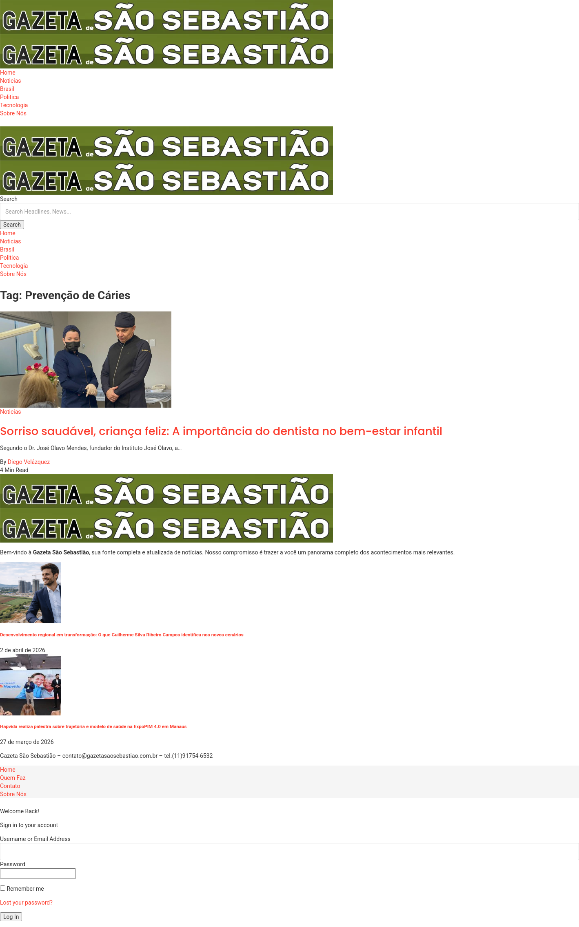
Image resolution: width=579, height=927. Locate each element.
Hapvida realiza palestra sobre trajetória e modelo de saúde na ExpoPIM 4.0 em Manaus (93, 726)
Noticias (10, 411)
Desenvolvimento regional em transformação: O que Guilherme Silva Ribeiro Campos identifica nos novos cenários (122, 635)
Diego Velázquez (29, 462)
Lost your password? (26, 902)
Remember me (22, 888)
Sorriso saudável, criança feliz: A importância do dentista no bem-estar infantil (221, 431)
